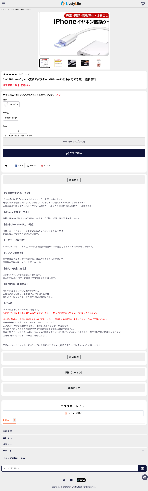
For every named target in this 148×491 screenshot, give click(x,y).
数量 (5, 126)
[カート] (142, 3)
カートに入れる (74, 141)
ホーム (3, 9)
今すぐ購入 (73, 153)
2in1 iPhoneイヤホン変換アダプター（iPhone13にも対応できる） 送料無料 (21, 9)
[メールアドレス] (69, 468)
